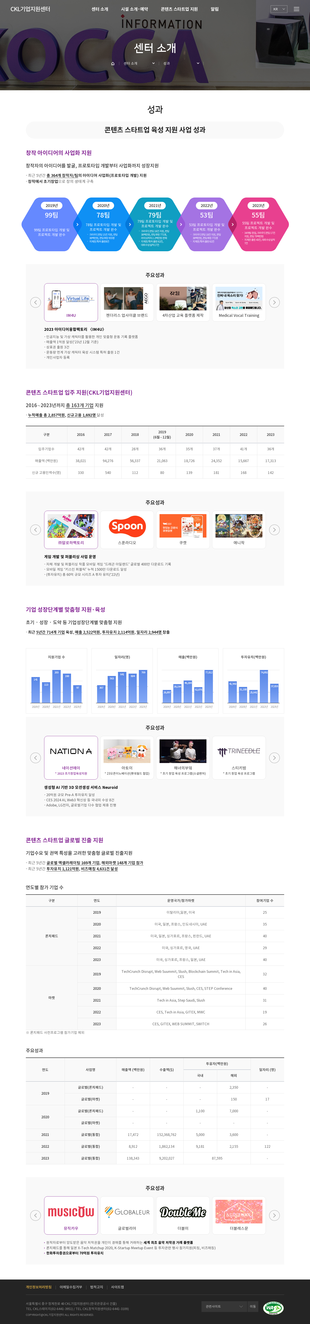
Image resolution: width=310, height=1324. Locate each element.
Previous (35, 302)
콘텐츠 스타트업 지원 (179, 9)
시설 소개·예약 (134, 9)
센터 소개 (99, 9)
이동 (253, 1306)
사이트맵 (117, 1287)
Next (274, 302)
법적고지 (96, 1287)
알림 (215, 9)
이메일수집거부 (71, 1287)
